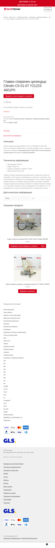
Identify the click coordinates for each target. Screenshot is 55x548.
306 (4, 372)
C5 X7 (5, 406)
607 (4, 383)
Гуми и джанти (8, 312)
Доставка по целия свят (11, 470)
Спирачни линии (8, 355)
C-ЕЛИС (6, 386)
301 (4, 369)
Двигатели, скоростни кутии (12, 318)
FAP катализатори (9, 309)
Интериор (6, 323)
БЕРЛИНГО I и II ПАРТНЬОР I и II (13, 417)
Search (27, 545)
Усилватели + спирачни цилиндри (38, 17)
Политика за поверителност (12, 467)
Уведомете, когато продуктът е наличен (18, 96)
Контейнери (7, 329)
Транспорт (7, 503)
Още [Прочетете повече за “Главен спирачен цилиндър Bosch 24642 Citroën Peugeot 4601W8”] (42, 246)
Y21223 (15, 122)
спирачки (6, 352)
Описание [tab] (7, 131)
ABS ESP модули (8, 349)
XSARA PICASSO (8, 414)
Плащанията (7, 490)
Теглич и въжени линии (10, 335)
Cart (42, 544)
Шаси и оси (12, 17)
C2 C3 (5, 392)
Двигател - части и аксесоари (12, 315)
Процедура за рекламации (12, 496)
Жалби (6, 473)
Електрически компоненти (11, 321)
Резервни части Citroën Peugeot (13, 464)
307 (4, 375)
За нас (6, 477)
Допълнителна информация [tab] (12, 135)
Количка (6, 480)
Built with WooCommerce (29, 538)
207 (4, 363)
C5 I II (11, 118)
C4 (4, 397)
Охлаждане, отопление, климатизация (15, 332)
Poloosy (6, 343)
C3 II (5, 394)
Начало (6, 17)
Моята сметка (8, 486)
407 (4, 380)
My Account (9, 545)
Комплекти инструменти (11, 326)
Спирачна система (22, 17)
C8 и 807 (6, 409)
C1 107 (5, 389)
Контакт (6, 483)
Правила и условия (10, 493)
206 (4, 360)
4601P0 (10, 122)
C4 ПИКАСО (7, 400)
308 (4, 377)
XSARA (6, 411)
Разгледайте (7, 499)
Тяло (5, 338)
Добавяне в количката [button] (27, 291)
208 (4, 366)
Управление (7, 420)
